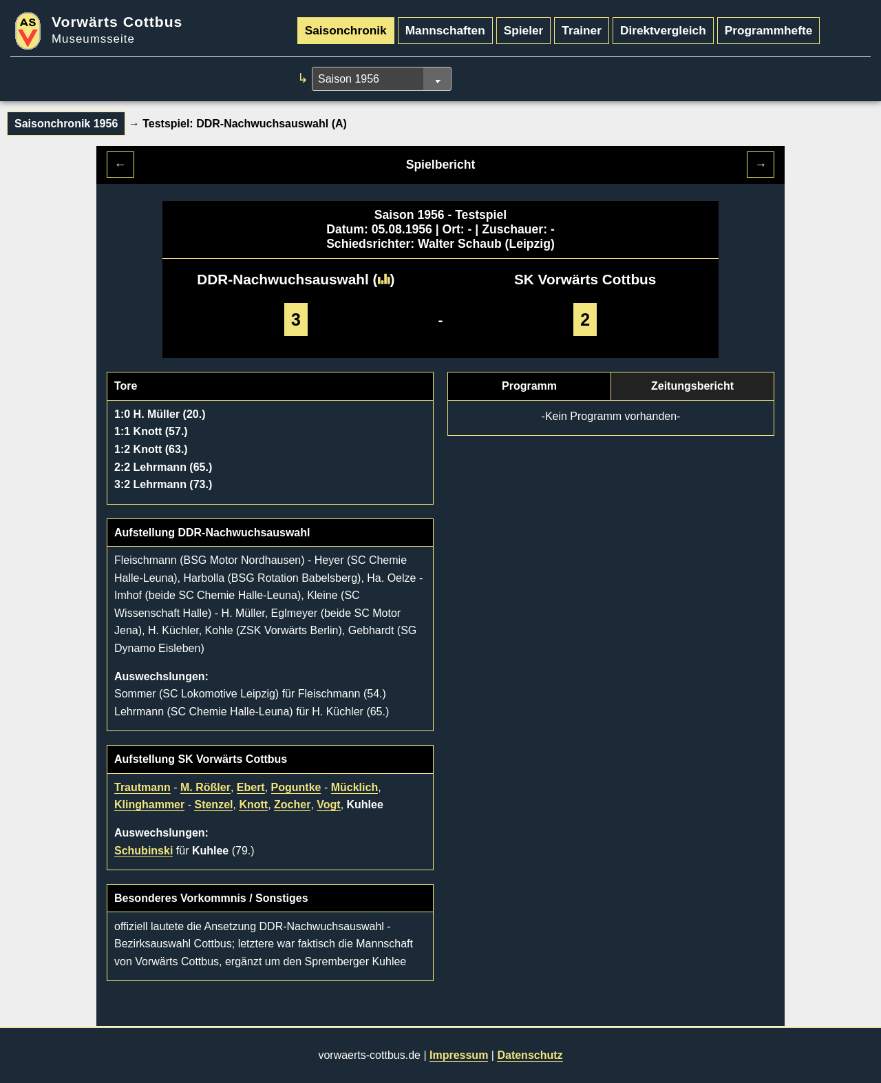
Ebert (251, 787)
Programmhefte (769, 30)
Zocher (292, 804)
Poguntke (296, 787)
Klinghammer (149, 804)
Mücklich (354, 787)
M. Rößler (205, 787)
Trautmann (142, 787)
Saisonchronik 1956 (66, 123)
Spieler (524, 30)
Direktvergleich (663, 30)
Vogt (328, 804)
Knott (253, 804)
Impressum (458, 1055)
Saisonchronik (346, 30)
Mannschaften (445, 30)
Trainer (582, 30)
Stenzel (213, 804)
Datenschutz (529, 1055)
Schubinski (143, 850)
